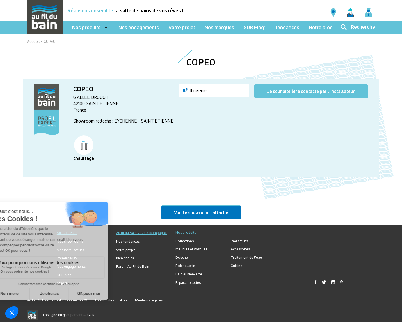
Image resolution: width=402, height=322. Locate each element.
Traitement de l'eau (246, 257)
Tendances (287, 27)
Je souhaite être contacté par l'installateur (311, 91)
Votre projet (181, 27)
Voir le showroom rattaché (201, 212)
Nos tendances (128, 241)
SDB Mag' (254, 27)
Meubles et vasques (191, 249)
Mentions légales (149, 300)
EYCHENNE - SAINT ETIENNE (143, 121)
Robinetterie (185, 265)
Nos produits (86, 27)
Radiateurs (239, 241)
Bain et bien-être (188, 274)
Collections (184, 241)
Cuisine (236, 265)
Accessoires (240, 249)
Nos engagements (138, 27)
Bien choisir (125, 258)
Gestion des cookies (111, 300)
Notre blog (321, 27)
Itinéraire (195, 90)
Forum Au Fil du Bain (132, 266)
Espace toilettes (188, 282)
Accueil (33, 41)
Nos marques (219, 27)
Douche (181, 257)
